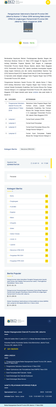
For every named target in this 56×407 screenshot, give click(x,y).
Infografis (13, 223)
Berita (12, 196)
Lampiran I (12, 119)
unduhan (35, 92)
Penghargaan (14, 201)
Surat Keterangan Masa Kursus (16, 379)
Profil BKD (13, 207)
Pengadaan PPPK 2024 (17, 261)
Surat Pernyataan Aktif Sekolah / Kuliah (18, 372)
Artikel (12, 228)
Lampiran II (12, 123)
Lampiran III (12, 127)
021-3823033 (11, 349)
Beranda (25, 43)
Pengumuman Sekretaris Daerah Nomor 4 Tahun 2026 (23, 366)
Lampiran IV (12, 133)
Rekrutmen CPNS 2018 (27, 149)
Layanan (12, 245)
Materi (12, 217)
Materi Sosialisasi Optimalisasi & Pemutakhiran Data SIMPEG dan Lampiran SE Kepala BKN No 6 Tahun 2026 (27, 302)
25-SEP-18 (35, 163)
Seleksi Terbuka (15, 234)
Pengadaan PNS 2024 (16, 255)
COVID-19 (13, 239)
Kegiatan (12, 212)
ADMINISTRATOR (13, 164)
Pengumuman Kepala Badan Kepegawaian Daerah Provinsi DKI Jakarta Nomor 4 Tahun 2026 (27, 362)
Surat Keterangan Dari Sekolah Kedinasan (19, 376)
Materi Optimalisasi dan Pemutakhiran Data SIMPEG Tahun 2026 (26, 369)
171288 (44, 163)
